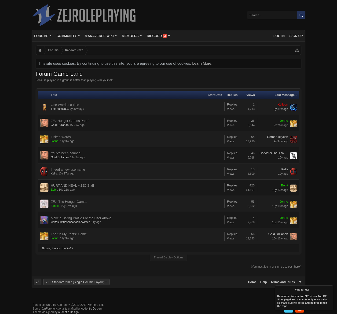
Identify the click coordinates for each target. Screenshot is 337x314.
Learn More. (202, 63)
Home (252, 282)
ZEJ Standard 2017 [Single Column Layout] (75, 282)
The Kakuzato (59, 108)
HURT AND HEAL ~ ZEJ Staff (72, 185)
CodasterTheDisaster (274, 153)
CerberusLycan (277, 137)
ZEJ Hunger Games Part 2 (70, 121)
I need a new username (68, 169)
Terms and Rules (283, 282)
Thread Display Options (168, 257)
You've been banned (66, 153)
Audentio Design (91, 308)
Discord (157, 36)
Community (66, 36)
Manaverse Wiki (99, 36)
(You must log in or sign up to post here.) (276, 266)
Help (263, 282)
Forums (41, 36)
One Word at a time (65, 105)
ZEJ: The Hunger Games (69, 202)
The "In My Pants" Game (69, 234)
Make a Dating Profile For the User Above (81, 218)
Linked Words (61, 137)
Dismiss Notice (330, 289)
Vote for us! (302, 289)
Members (130, 36)
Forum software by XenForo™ (68, 304)
